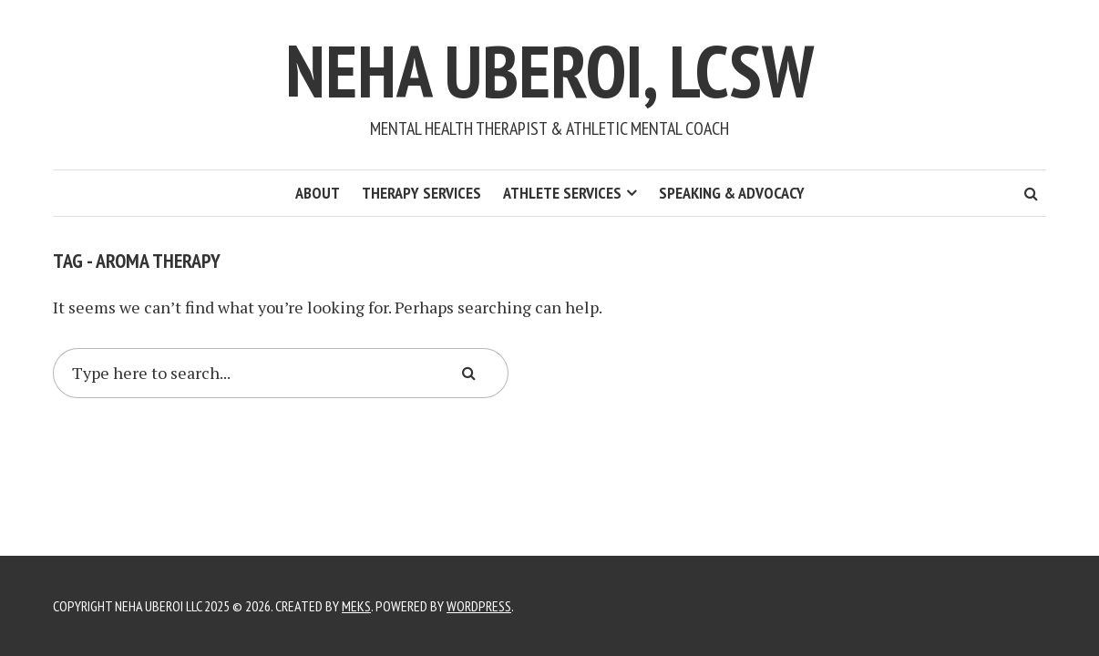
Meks (356, 606)
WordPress (479, 606)
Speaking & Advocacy (732, 192)
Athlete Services (562, 192)
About (317, 192)
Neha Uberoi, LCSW (549, 71)
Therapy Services (421, 192)
